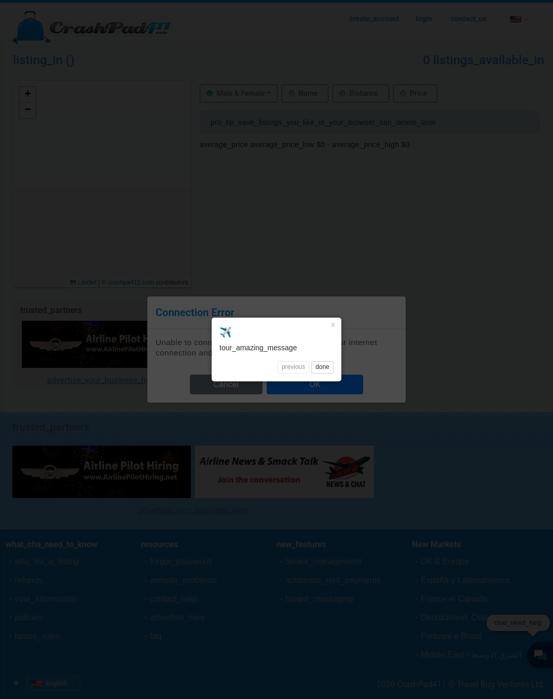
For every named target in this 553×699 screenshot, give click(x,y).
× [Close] (333, 161)
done (322, 204)
